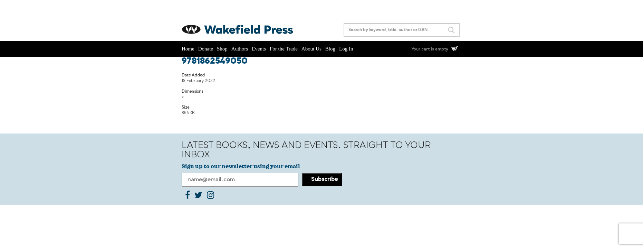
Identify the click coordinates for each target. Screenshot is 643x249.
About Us (311, 49)
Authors (239, 49)
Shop (222, 49)
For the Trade (284, 49)
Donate (205, 49)
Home (188, 49)
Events (259, 49)
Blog (330, 49)
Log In (346, 49)
